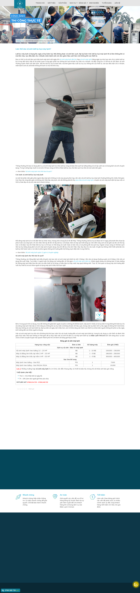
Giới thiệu (51, 3)
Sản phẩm (63, 3)
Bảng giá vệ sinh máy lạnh (70, 341)
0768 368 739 (10, 590)
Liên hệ (117, 3)
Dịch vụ (73, 3)
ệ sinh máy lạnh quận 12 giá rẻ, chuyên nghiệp (42, 252)
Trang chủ (40, 3)
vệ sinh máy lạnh (86, 59)
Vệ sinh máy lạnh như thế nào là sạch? (38, 171)
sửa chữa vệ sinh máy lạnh (84, 180)
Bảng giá (82, 3)
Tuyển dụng (107, 3)
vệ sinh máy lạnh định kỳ (68, 59)
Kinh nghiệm (94, 3)
